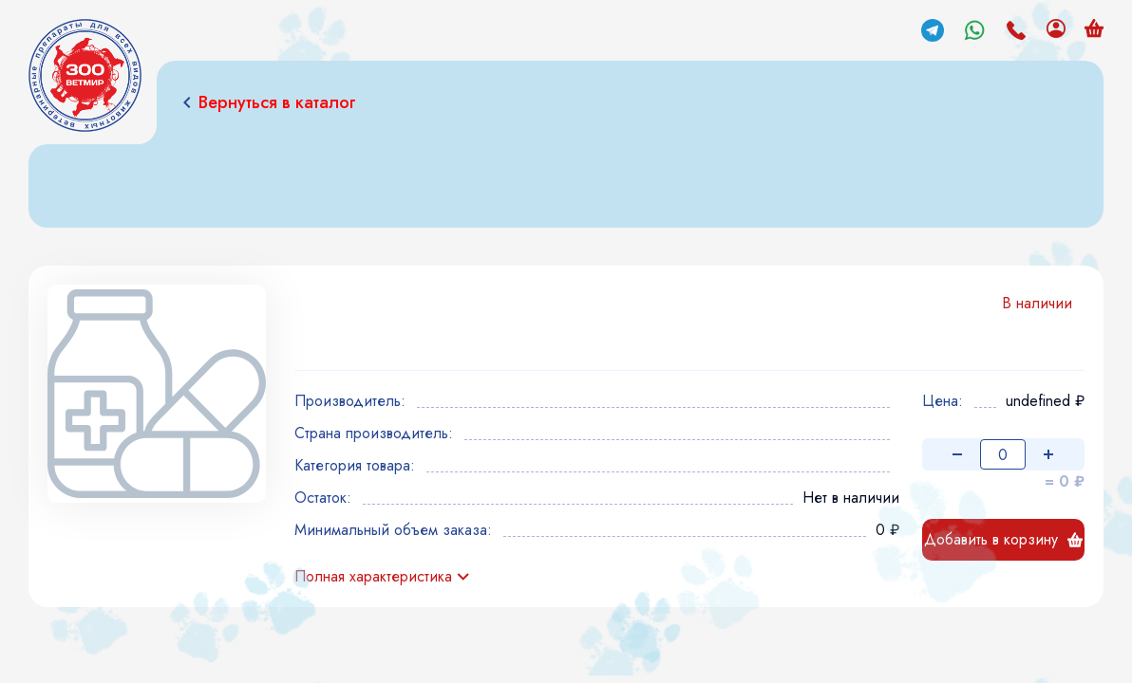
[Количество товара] (1003, 454)
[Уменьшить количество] (957, 454)
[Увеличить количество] (1048, 454)
